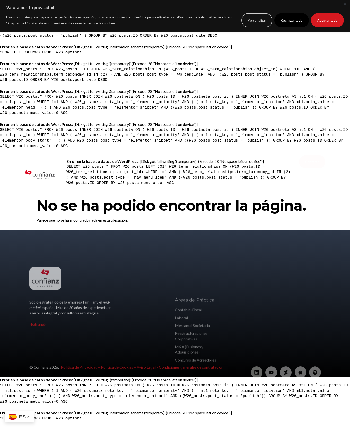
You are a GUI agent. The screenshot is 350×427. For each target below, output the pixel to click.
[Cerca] (345, 4)
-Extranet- (38, 338)
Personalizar (257, 20)
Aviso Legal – (148, 369)
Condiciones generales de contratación (191, 369)
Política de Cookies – (119, 369)
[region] (175, 16)
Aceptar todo (327, 20)
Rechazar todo (292, 20)
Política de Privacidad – (81, 369)
